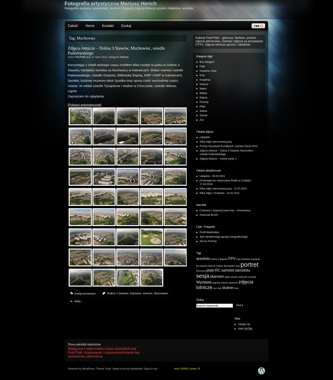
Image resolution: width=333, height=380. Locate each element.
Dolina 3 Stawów (117, 293)
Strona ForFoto (208, 241)
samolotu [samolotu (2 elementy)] (242, 270)
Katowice (135, 293)
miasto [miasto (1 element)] (219, 266)
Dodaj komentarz (85, 293)
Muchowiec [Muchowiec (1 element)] (229, 266)
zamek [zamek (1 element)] (224, 282)
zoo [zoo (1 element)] (215, 288)
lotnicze (124, 57)
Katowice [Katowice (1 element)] (246, 259)
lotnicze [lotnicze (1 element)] (212, 266)
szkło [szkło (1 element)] (227, 277)
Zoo (202, 119)
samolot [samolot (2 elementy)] (227, 270)
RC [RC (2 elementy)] (217, 270)
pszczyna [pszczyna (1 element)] (201, 270)
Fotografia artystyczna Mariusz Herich (111, 3)
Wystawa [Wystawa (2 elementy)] (203, 282)
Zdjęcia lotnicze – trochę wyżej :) (218, 158)
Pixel (108, 368)
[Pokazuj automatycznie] (85, 105)
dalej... (78, 301)
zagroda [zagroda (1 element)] (216, 282)
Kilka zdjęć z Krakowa (212, 193)
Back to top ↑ (151, 368)
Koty (202, 75)
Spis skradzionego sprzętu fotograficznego (224, 236)
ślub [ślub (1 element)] (219, 288)
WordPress (88, 368)
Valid (245, 328)
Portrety (204, 102)
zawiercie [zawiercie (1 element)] (233, 282)
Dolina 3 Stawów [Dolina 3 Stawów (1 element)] (219, 259)
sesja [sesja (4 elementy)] (202, 276)
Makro (203, 88)
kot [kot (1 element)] (197, 266)
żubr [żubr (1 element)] (236, 288)
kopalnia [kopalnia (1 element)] (255, 259)
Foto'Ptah (80, 57)
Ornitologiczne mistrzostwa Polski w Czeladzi (225, 180)
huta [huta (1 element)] (238, 259)
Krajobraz (205, 79)
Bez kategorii (207, 61)
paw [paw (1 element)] (238, 266)
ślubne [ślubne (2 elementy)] (227, 288)
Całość (73, 26)
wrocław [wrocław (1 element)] (252, 277)
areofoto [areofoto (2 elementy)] (203, 259)
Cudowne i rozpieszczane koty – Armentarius (225, 210)
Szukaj (126, 26)
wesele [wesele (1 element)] (233, 277)
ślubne (203, 110)
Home (90, 26)
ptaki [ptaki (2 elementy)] (210, 270)
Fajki (202, 66)
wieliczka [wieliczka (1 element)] (242, 277)
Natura (203, 97)
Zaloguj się (244, 324)
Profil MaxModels (209, 232)
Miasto (203, 93)
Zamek (203, 115)
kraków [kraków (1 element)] (203, 266)
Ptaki (202, 106)
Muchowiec (161, 293)
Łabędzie (205, 137)
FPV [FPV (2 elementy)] (232, 259)
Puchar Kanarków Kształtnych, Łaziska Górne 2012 (229, 146)
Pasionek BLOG (209, 214)
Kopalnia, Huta (208, 70)
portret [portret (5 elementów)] (249, 264)
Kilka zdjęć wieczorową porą (216, 141)
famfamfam (136, 368)
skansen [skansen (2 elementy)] (217, 276)
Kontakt (108, 26)
